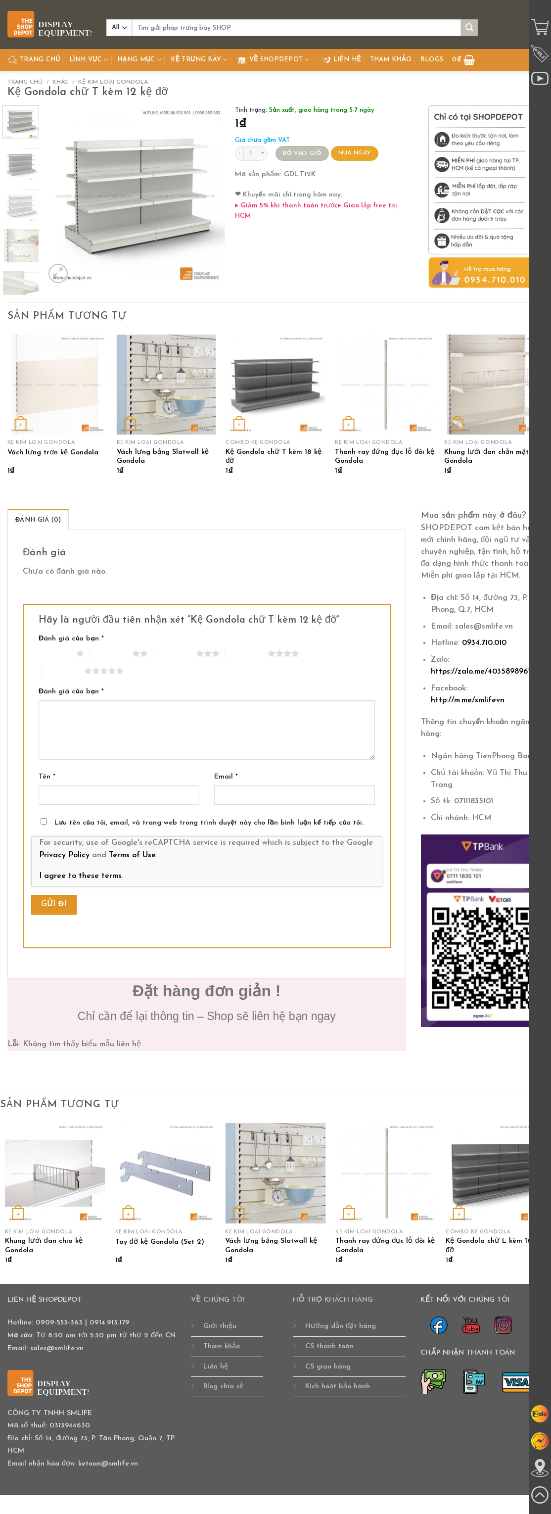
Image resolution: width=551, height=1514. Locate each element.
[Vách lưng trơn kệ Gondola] (57, 384)
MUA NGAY (354, 153)
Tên (47, 777)
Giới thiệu (219, 1326)
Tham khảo (391, 59)
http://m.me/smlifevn (468, 700)
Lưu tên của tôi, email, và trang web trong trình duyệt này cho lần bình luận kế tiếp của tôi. (209, 823)
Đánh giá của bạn (71, 638)
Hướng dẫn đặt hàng (340, 1326)
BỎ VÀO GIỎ (302, 153)
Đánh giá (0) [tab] (38, 520)
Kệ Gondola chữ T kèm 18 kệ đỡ (273, 456)
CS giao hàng (328, 1366)
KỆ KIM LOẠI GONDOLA (113, 82)
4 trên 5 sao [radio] (246, 653)
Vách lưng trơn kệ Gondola (52, 452)
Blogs (431, 59)
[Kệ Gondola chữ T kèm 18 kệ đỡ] (275, 384)
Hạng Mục (139, 59)
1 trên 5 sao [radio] (55, 653)
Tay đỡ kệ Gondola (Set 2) (159, 1242)
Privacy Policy (64, 855)
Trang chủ (25, 82)
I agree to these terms (80, 876)
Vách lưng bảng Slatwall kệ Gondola (163, 456)
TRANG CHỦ (33, 60)
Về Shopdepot (273, 60)
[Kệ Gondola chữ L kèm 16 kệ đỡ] (496, 1173)
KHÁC (60, 82)
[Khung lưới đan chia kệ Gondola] (55, 1173)
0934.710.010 (484, 643)
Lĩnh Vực (89, 59)
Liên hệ (341, 60)
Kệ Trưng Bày (199, 59)
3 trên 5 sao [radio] (174, 653)
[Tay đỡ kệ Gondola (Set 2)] (165, 1173)
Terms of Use (132, 855)
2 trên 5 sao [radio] (111, 653)
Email (226, 777)
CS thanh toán (329, 1346)
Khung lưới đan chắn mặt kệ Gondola (491, 456)
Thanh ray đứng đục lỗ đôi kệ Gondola (384, 456)
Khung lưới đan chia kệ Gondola (44, 1245)
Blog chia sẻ (223, 1386)
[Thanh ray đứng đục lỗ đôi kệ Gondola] (384, 384)
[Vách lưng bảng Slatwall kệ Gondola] (166, 384)
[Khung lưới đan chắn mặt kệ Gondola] (494, 384)
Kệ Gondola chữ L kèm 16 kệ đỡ (494, 1245)
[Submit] (469, 27)
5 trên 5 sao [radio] (63, 671)
